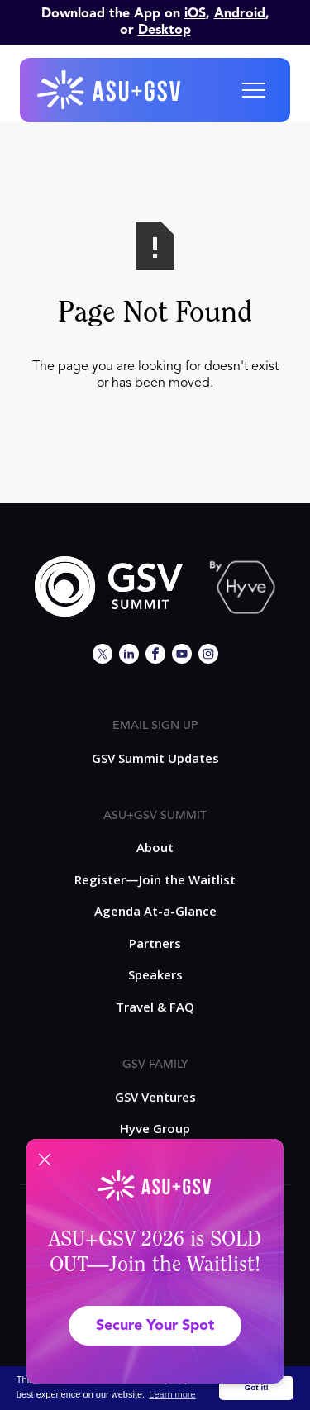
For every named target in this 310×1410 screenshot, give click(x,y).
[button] (254, 90)
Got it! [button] (257, 1387)
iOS (195, 14)
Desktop (164, 30)
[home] (110, 90)
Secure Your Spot (155, 1325)
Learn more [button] (172, 1394)
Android (239, 14)
